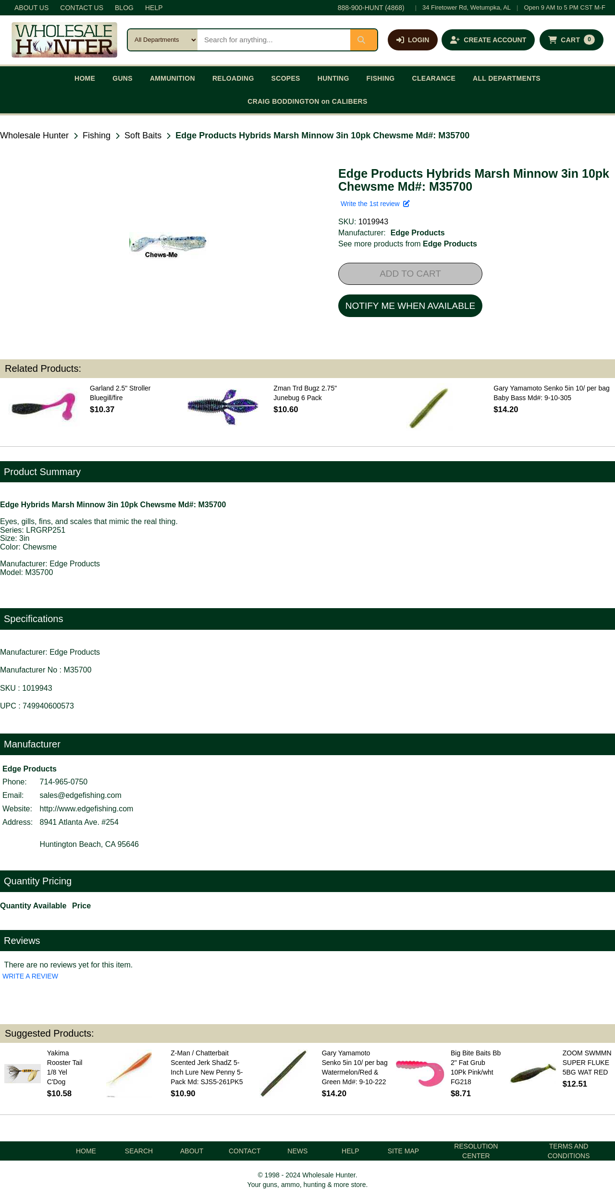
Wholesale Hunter (34, 135)
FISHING (381, 78)
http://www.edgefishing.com (87, 809)
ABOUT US (31, 8)
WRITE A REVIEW (30, 976)
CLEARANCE (434, 78)
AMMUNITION (172, 78)
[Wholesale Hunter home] (64, 40)
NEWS (297, 1151)
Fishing (97, 135)
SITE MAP (403, 1151)
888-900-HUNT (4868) (371, 8)
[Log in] (413, 39)
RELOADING (233, 78)
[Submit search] (363, 39)
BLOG (124, 8)
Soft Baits (142, 135)
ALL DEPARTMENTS (507, 78)
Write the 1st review (375, 204)
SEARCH (139, 1151)
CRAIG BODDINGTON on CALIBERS (307, 101)
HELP (154, 8)
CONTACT (245, 1151)
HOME (84, 78)
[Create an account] (488, 39)
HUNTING (333, 78)
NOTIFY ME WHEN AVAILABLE (410, 306)
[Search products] (273, 39)
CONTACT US (81, 8)
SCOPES (285, 78)
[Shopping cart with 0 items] (571, 39)
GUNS (122, 78)
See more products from (407, 244)
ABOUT (191, 1151)
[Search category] (162, 39)
